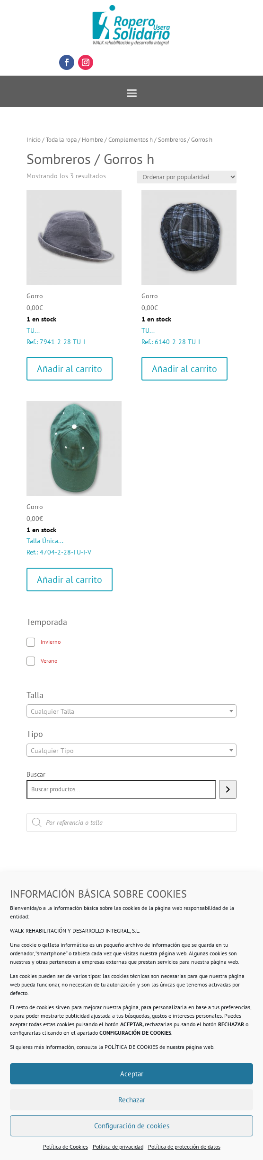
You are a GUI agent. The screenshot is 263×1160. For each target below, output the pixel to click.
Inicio (33, 140)
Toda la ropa (61, 140)
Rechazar (131, 1099)
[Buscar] (228, 789)
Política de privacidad (118, 1146)
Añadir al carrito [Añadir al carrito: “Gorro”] (69, 369)
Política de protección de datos (184, 1146)
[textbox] (132, 711)
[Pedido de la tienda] (187, 177)
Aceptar (131, 1073)
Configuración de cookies (131, 1125)
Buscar (35, 774)
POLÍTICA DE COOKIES (131, 1046)
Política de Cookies (65, 1146)
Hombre (92, 140)
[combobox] (131, 711)
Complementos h (130, 140)
